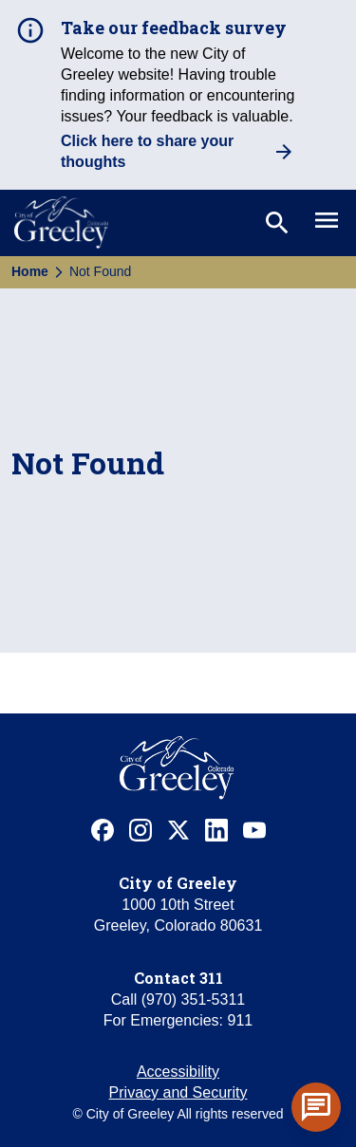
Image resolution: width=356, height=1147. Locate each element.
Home (29, 271)
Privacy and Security (178, 1092)
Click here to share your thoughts (147, 151)
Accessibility (178, 1072)
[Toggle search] (275, 223)
